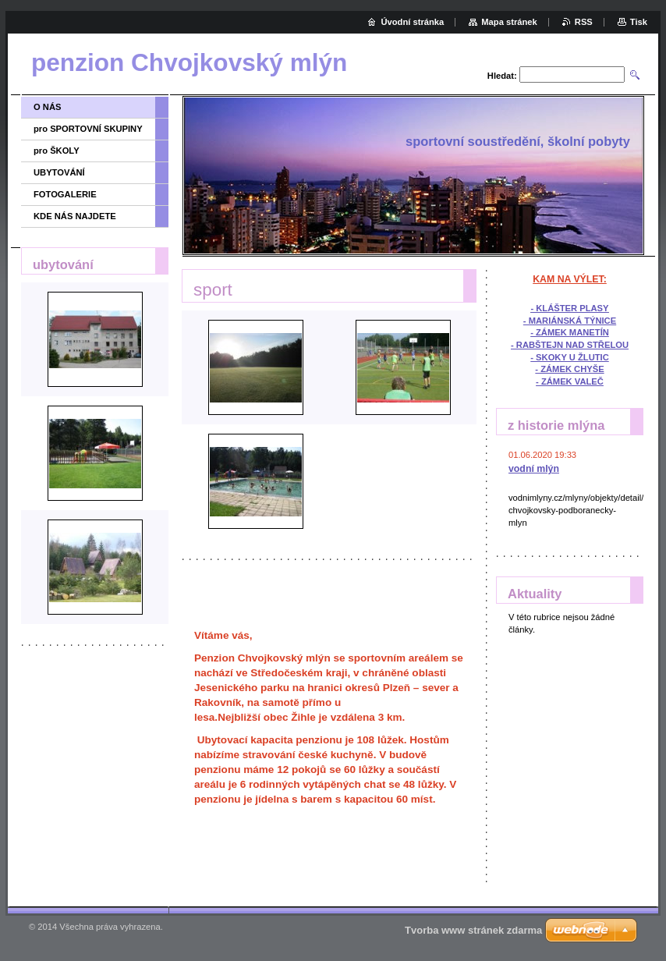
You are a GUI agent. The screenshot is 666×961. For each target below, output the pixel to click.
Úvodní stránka (412, 22)
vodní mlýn (533, 468)
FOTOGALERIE (65, 194)
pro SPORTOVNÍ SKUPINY (88, 128)
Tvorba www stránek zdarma (473, 930)
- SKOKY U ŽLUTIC (569, 357)
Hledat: (502, 75)
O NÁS (47, 107)
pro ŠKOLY (57, 150)
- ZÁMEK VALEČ (570, 381)
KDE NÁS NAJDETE (75, 216)
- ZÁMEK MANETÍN (569, 332)
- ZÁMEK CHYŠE (569, 369)
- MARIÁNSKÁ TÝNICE (569, 320)
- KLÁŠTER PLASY (569, 308)
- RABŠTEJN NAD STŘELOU (570, 344)
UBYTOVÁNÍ (59, 172)
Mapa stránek (509, 22)
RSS (584, 22)
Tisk (638, 22)
